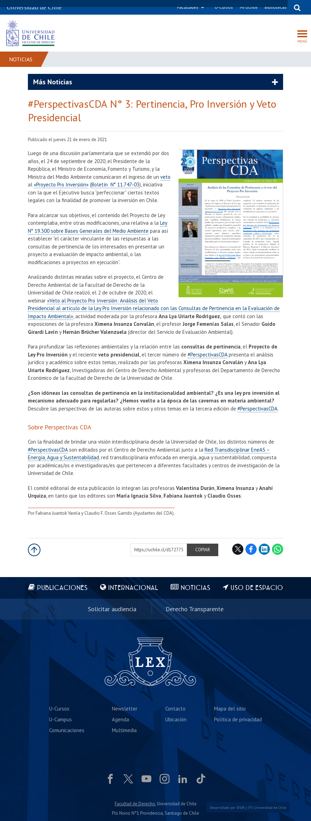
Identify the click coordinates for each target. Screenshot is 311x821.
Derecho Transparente (194, 609)
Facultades (187, 7)
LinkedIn (264, 549)
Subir (34, 550)
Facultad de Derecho (135, 804)
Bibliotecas (276, 7)
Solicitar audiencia (112, 609)
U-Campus (60, 719)
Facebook (251, 549)
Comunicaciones (66, 730)
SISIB (240, 807)
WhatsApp (277, 549)
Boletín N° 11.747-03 (115, 184)
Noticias (20, 59)
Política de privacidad (238, 719)
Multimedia (124, 730)
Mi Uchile (249, 7)
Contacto (175, 708)
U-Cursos (224, 7)
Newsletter (124, 708)
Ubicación (176, 719)
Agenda (120, 719)
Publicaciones (62, 588)
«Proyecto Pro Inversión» (61, 184)
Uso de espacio (256, 588)
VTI (250, 807)
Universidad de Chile (270, 807)
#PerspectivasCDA (207, 354)
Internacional (133, 588)
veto (165, 177)
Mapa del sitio (230, 708)
